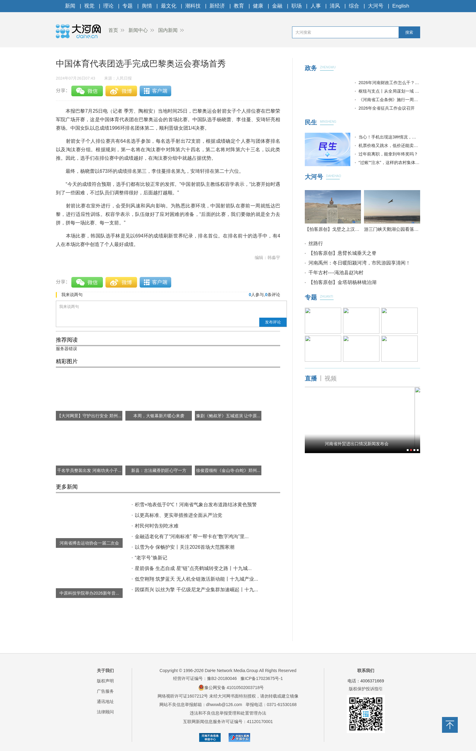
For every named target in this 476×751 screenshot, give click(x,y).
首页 (113, 30)
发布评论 (273, 322)
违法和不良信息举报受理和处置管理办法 (228, 713)
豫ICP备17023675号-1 (261, 678)
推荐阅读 (67, 340)
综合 (354, 6)
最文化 (168, 6)
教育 (239, 6)
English (400, 6)
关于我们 (105, 670)
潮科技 (193, 6)
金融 (277, 6)
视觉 (89, 6)
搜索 (409, 32)
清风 (335, 6)
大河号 (375, 6)
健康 (258, 6)
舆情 (147, 6)
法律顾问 (105, 711)
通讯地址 (105, 701)
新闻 (70, 6)
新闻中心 (138, 30)
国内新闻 (168, 30)
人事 (316, 6)
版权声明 (105, 680)
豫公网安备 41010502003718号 (231, 687)
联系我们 (365, 670)
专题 (127, 6)
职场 (296, 6)
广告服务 (105, 691)
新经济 (217, 6)
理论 (108, 6)
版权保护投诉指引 (366, 688)
